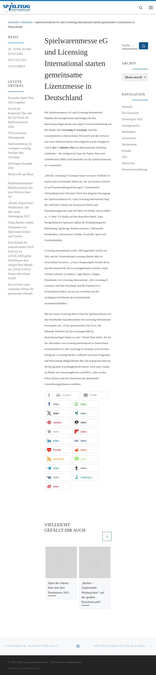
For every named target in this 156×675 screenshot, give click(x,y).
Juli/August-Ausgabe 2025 (20, 166)
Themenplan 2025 (132, 119)
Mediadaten (128, 131)
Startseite (13, 22)
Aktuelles (27, 22)
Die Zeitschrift (130, 113)
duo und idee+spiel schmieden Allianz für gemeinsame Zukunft (21, 289)
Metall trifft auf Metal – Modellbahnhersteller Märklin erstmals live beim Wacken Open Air (20, 185)
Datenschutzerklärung (134, 169)
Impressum (128, 163)
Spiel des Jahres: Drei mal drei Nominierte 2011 (58, 587)
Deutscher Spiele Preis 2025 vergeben (21, 100)
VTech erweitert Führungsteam (17, 135)
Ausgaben (16, 66)
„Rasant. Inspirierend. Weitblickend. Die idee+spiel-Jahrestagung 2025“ (20, 209)
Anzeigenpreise (131, 125)
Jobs (124, 156)
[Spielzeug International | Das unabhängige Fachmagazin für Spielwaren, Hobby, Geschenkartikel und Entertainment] (16, 7)
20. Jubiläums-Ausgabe (20, 51)
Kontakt (126, 150)
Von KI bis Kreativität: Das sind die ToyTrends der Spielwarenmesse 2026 (20, 117)
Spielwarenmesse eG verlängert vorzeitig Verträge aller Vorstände (20, 150)
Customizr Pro (32, 668)
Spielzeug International (33, 662)
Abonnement (129, 144)
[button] (49, 394)
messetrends (129, 138)
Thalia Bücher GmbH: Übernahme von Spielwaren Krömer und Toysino (21, 229)
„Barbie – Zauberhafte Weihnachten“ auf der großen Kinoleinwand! (92, 592)
